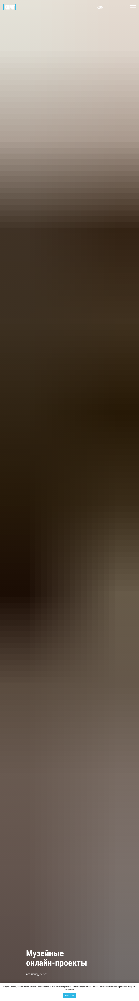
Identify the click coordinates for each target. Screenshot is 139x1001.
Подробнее (69, 989)
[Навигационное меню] (133, 7)
